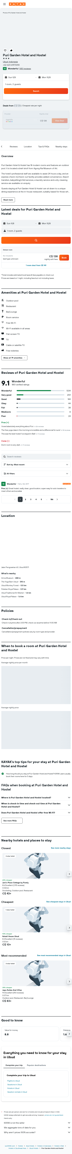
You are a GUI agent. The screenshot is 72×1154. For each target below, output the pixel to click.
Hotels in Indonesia (44, 1102)
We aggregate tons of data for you (37, 1083)
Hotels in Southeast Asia (17, 1104)
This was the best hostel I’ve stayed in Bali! (23, 434)
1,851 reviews (25, 68)
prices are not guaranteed (54, 1071)
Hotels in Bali (59, 1102)
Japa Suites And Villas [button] (12, 946)
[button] (4, 4)
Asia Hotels (30, 1102)
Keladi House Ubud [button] (10, 892)
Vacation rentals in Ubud (17, 1048)
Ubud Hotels (33, 1104)
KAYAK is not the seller (37, 1078)
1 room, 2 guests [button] (13, 84)
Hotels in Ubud (13, 1044)
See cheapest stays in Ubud (58, 858)
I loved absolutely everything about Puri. (22, 426)
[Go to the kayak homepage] (17, 4)
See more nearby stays (61, 804)
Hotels (20, 1102)
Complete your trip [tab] (14, 1021)
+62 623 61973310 (11, 65)
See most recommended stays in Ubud (54, 911)
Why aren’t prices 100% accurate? (37, 1088)
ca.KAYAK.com (10, 1102)
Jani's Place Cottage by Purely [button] (15, 838)
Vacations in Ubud (14, 1040)
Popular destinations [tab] (36, 1021)
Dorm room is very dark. (15, 445)
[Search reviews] (38, 456)
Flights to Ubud (13, 1037)
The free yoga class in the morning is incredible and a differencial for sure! (35, 430)
